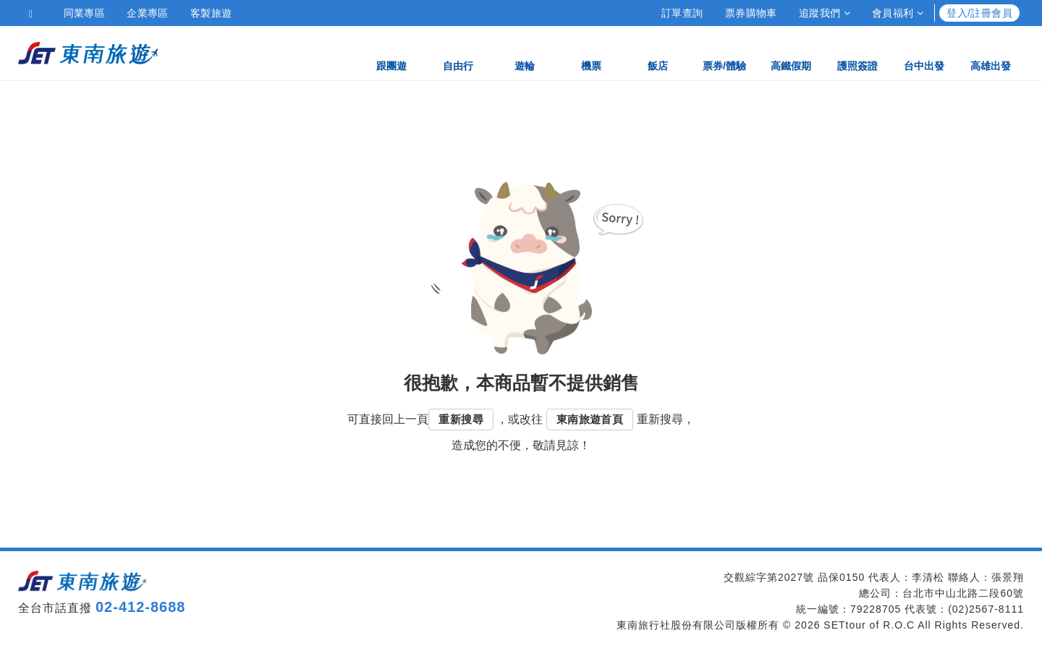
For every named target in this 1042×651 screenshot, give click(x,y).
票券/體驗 (724, 52)
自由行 (458, 52)
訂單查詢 (682, 13)
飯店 (657, 52)
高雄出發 (990, 52)
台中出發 (924, 52)
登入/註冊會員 (979, 13)
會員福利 (897, 13)
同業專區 (85, 13)
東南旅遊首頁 (589, 419)
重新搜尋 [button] (461, 419)
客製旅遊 (211, 13)
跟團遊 (391, 52)
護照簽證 (857, 52)
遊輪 (524, 52)
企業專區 (148, 13)
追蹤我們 (824, 13)
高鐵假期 (791, 52)
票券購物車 (751, 13)
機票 (591, 52)
